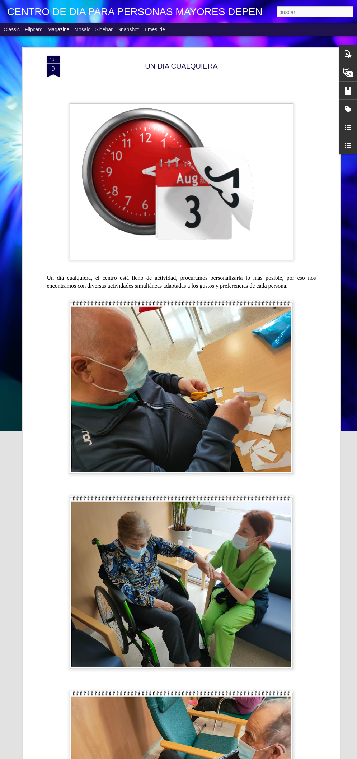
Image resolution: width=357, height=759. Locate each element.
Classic (12, 29)
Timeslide (154, 29)
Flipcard (34, 29)
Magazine (59, 29)
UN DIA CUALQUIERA (181, 66)
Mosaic (82, 29)
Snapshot (128, 29)
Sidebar (104, 29)
